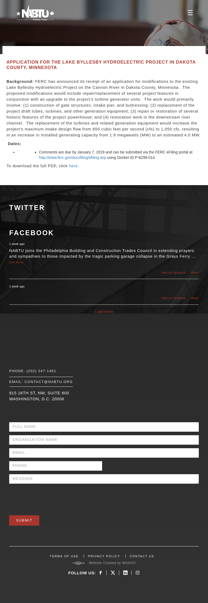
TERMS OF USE (64, 556)
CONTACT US (142, 556)
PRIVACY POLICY (104, 556)
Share (195, 272)
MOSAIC (129, 563)
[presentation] (50, 497)
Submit (24, 520)
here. (74, 165)
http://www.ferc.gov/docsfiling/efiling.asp (72, 157)
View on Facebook (173, 272)
